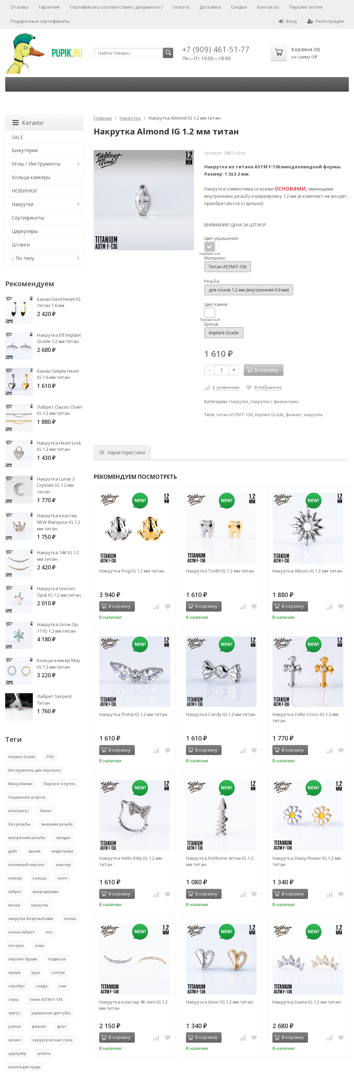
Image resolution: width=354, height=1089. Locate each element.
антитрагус (18, 810)
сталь (13, 999)
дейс (12, 851)
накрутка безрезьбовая (30, 918)
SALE (17, 137)
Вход (288, 21)
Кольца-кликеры (31, 177)
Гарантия (49, 7)
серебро (16, 985)
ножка (70, 918)
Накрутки (130, 118)
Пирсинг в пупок (59, 783)
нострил (16, 945)
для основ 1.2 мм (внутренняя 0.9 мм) (249, 290)
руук (35, 972)
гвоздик (63, 837)
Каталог (28, 123)
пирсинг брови (22, 958)
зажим (34, 851)
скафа (41, 985)
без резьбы (19, 824)
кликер (15, 878)
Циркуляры (25, 231)
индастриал (62, 851)
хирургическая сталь (52, 1039)
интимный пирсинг (26, 864)
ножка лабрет (21, 931)
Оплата (181, 7)
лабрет (14, 891)
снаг (62, 985)
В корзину (116, 606)
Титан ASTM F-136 (227, 266)
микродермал (45, 891)
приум (14, 972)
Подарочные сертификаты (40, 21)
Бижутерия (25, 150)
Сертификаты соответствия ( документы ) (116, 7)
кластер (63, 864)
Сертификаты (28, 217)
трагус (14, 1012)
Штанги (21, 244)
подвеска (57, 958)
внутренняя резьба (26, 837)
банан (46, 810)
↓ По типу (23, 258)
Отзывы (19, 7)
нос (49, 931)
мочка (14, 905)
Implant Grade (224, 332)
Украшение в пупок (27, 797)
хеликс (14, 1039)
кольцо (40, 878)
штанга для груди (24, 1066)
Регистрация (325, 21)
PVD (50, 756)
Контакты (268, 7)
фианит (294, 415)
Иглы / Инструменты (36, 163)
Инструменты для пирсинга (34, 770)
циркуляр (17, 1053)
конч (62, 878)
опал (39, 945)
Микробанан (20, 783)
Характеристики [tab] (122, 452)
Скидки (239, 7)
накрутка (313, 415)
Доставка (210, 7)
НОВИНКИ (24, 190)
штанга (43, 1053)
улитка (14, 1026)
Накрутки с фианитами (274, 401)
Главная (103, 118)
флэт (61, 1026)
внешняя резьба (57, 824)
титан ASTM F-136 (234, 415)
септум (58, 972)
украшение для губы (51, 1012)
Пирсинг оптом (305, 7)
